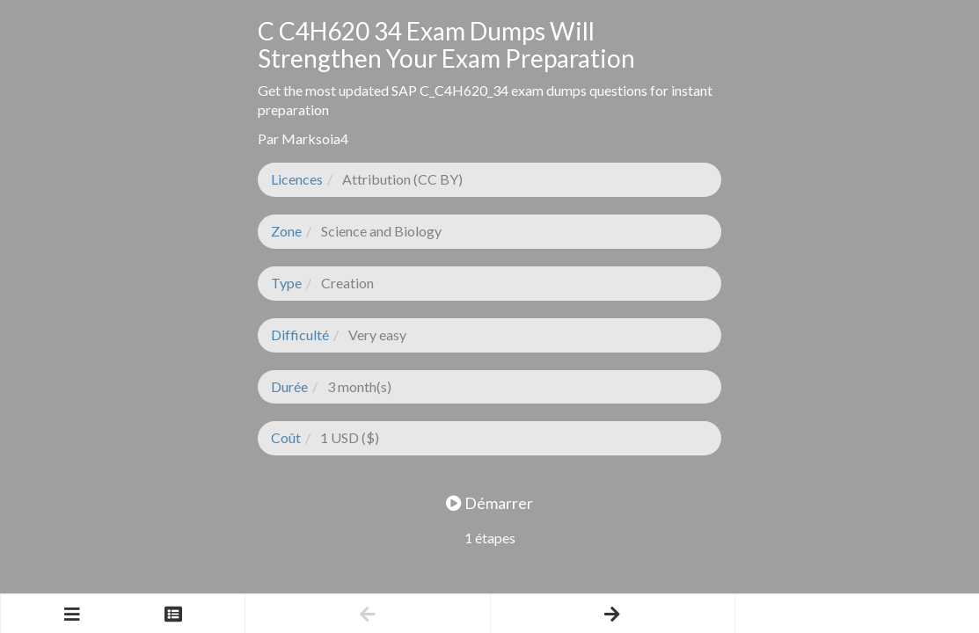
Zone (286, 230)
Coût (286, 437)
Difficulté (300, 334)
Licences (297, 179)
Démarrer (489, 503)
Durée (289, 386)
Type (286, 282)
